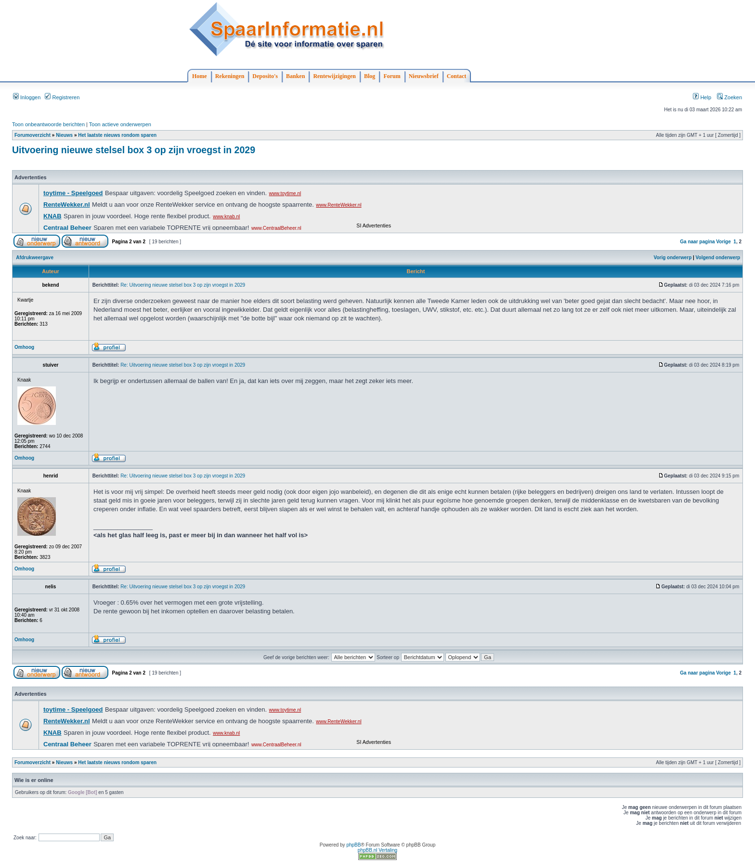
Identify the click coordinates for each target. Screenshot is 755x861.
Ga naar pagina (697, 241)
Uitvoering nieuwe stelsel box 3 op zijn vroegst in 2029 (133, 150)
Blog (369, 76)
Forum (391, 76)
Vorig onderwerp (673, 257)
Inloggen (26, 97)
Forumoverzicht (32, 135)
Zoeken (729, 97)
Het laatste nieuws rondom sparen (117, 135)
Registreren (62, 97)
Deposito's (265, 76)
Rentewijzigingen (334, 76)
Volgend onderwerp (718, 257)
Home (199, 76)
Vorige (723, 241)
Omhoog (24, 347)
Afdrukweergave (34, 257)
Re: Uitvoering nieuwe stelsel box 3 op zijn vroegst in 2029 (182, 285)
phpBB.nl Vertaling (377, 850)
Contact (457, 76)
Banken (295, 76)
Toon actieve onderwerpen (120, 124)
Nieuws (64, 135)
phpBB (353, 845)
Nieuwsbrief (424, 76)
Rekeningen (230, 76)
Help (702, 97)
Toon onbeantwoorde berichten (48, 124)
